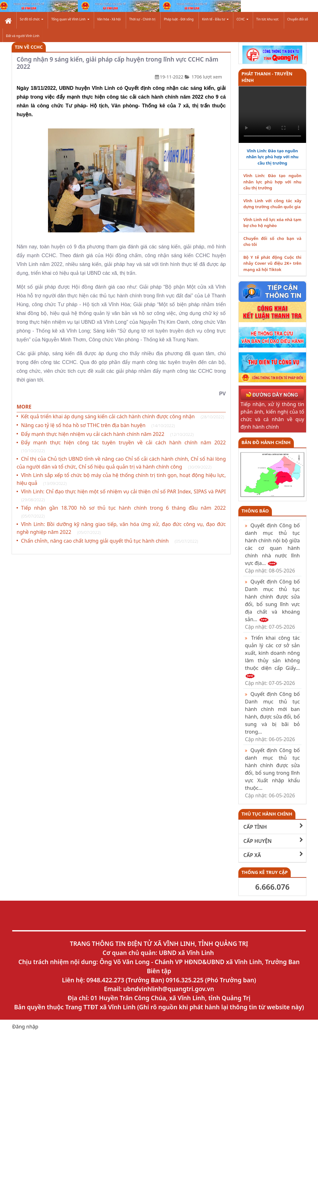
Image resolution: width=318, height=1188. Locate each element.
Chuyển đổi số (297, 19)
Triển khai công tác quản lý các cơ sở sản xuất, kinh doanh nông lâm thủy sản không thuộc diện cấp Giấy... (272, 660)
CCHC (242, 19)
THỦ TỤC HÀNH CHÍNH (266, 814)
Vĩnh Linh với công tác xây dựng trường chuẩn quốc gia (272, 204)
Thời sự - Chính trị (142, 19)
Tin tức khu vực (267, 19)
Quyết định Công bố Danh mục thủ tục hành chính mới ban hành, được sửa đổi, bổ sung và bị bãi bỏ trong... (272, 717)
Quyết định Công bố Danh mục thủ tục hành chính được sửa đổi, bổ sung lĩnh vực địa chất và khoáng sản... (272, 604)
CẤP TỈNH (273, 826)
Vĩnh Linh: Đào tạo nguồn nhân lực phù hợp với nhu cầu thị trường (272, 157)
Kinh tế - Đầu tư (215, 19)
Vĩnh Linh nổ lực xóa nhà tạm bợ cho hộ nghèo (272, 223)
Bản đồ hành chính (266, 442)
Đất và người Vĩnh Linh (23, 36)
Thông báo (255, 511)
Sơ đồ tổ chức (31, 19)
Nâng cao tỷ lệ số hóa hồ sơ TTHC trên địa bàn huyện (98, 425)
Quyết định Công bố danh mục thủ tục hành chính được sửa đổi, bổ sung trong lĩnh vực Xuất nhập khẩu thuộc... (272, 773)
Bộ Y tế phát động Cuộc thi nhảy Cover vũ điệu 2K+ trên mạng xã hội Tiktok (272, 263)
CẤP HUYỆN (273, 840)
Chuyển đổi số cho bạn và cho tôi (272, 241)
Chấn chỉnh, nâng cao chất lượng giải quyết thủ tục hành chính (109, 540)
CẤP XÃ (273, 855)
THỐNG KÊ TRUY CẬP (264, 872)
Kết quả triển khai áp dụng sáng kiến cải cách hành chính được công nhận (122, 416)
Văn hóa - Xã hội (109, 19)
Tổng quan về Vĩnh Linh (70, 19)
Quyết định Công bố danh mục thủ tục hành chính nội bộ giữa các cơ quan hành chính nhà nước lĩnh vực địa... (272, 548)
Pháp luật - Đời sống (178, 19)
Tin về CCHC (29, 47)
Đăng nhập (25, 1026)
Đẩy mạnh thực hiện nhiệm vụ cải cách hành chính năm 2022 (107, 434)
